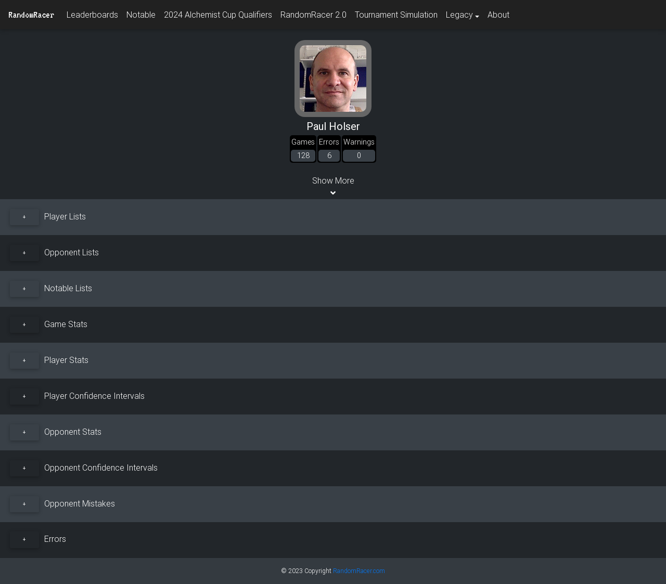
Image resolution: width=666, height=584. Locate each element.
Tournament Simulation (396, 14)
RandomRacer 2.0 (313, 14)
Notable (141, 14)
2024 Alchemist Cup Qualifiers (218, 14)
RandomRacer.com (359, 571)
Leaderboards (92, 14)
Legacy (459, 14)
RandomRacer (31, 14)
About (498, 14)
